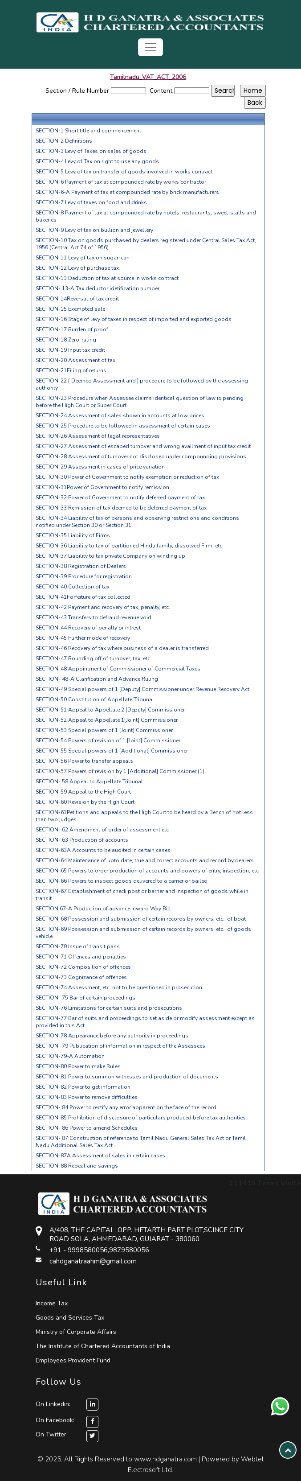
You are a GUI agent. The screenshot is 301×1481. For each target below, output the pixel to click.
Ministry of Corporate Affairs (76, 1332)
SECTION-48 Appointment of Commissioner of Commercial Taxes (118, 668)
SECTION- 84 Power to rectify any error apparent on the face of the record (126, 1107)
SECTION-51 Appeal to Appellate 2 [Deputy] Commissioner (110, 709)
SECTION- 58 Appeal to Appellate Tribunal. (90, 781)
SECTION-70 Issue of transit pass (78, 946)
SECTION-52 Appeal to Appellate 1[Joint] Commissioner (107, 720)
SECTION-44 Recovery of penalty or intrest (88, 627)
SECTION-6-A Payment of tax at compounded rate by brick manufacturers (127, 192)
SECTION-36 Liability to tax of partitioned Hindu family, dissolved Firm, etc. (130, 545)
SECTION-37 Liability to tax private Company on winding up (110, 555)
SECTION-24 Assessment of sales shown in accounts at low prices (120, 415)
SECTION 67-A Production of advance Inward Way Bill (103, 908)
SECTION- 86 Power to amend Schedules (87, 1127)
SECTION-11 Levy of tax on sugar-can (83, 257)
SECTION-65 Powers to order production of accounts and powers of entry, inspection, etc (147, 870)
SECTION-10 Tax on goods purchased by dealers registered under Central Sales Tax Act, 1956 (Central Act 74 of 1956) (146, 244)
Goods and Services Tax (70, 1317)
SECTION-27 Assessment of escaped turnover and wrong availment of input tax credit (143, 446)
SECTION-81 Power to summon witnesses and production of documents (127, 1076)
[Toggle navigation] (150, 47)
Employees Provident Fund (73, 1360)
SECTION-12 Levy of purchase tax (77, 268)
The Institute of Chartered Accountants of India (103, 1346)
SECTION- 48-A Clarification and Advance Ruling (97, 679)
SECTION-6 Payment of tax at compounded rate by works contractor (121, 181)
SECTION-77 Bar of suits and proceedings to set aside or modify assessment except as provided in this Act (145, 1022)
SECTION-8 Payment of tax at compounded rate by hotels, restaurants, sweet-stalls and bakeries (146, 216)
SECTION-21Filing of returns (71, 370)
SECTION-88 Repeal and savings (77, 1165)
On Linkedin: (67, 1404)
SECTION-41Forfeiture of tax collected (83, 597)
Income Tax (52, 1303)
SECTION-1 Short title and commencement (88, 130)
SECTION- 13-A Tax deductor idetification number (97, 288)
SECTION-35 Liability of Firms (73, 535)
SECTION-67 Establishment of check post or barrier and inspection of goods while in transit (142, 895)
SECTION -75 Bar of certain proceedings (85, 997)
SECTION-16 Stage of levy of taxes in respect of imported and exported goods (134, 319)
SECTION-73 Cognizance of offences (81, 977)
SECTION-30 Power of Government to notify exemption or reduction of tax (127, 477)
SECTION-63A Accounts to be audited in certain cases (103, 850)
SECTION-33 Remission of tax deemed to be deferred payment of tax (121, 507)
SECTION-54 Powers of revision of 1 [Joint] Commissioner (108, 740)
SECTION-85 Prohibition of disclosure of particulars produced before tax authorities (141, 1117)
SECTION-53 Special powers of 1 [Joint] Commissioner (104, 730)
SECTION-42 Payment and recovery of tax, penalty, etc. (103, 607)
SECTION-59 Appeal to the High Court (83, 791)
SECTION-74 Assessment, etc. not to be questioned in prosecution (119, 987)
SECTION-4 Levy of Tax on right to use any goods (97, 161)
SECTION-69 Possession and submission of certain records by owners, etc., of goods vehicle (143, 933)
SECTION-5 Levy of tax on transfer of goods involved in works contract (124, 171)
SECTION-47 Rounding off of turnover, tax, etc (93, 658)
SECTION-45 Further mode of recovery (83, 638)
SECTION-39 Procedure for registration (84, 576)
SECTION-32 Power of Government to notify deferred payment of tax (120, 497)
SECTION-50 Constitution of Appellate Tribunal (95, 699)
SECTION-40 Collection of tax (73, 586)
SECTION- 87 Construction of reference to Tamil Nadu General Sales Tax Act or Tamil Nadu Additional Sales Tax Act (141, 1142)
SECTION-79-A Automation (70, 1056)
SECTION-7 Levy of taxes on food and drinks (91, 202)
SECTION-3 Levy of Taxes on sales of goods (91, 151)
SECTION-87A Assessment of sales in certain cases (100, 1155)
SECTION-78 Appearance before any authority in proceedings (112, 1035)
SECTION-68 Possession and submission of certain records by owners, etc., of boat (141, 918)
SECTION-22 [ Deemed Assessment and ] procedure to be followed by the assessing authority (142, 384)
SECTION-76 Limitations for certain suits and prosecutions (109, 1008)
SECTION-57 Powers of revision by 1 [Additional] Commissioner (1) (120, 771)
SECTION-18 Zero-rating (66, 339)
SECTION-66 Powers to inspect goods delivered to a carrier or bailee (121, 880)
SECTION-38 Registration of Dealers (81, 566)
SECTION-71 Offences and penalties (81, 956)
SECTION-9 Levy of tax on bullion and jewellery (94, 230)
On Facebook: (55, 1420)
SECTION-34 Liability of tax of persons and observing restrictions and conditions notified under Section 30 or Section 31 (137, 521)
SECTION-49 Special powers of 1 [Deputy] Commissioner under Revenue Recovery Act (142, 689)
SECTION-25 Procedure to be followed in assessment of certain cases (123, 425)
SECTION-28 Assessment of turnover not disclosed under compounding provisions (141, 456)
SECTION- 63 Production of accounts (82, 839)
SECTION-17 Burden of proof (72, 329)
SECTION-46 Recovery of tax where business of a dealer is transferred (122, 648)
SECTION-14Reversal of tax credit (77, 298)
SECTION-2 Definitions (64, 140)
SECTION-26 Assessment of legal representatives (98, 436)
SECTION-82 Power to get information (83, 1086)
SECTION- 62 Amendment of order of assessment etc (102, 829)
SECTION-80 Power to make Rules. (79, 1066)
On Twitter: (52, 1434)
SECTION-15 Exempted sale (70, 309)
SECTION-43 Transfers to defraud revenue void (93, 617)
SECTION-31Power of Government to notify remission (102, 487)
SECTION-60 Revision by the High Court (85, 802)
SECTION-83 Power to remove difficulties (87, 1097)
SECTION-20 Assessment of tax (75, 360)
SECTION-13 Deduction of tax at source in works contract (107, 278)
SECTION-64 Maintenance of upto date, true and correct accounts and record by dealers (145, 860)
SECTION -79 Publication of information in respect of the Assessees (120, 1045)
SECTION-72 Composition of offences (83, 967)
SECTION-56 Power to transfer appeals (84, 761)
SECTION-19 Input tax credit (70, 350)
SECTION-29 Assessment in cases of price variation (100, 466)
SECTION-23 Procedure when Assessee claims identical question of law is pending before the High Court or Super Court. (140, 402)
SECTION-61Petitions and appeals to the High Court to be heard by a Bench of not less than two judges (144, 816)
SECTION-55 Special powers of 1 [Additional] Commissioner (112, 750)
